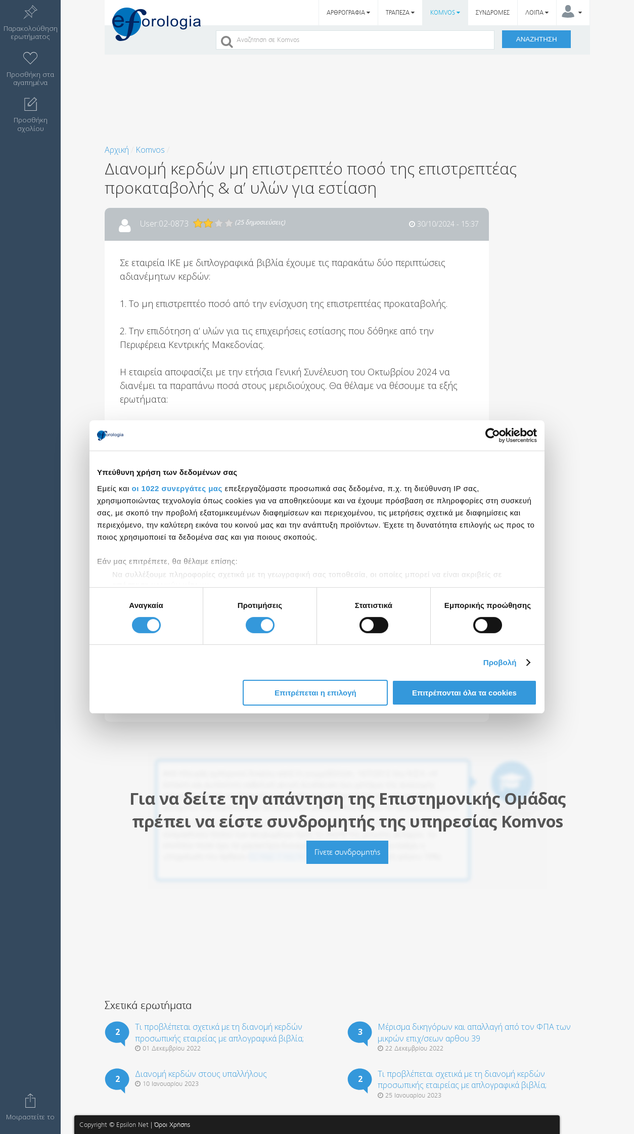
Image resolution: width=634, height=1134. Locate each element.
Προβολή (500, 662)
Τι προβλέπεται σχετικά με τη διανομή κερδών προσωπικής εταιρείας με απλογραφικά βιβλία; (219, 1032)
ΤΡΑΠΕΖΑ (400, 12)
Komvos (150, 149)
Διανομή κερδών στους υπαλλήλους (201, 1073)
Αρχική (117, 149)
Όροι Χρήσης (172, 1124)
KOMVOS (445, 12)
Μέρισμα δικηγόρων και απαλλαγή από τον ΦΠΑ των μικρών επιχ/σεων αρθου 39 (474, 1032)
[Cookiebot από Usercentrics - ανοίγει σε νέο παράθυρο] (492, 435)
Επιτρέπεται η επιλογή (315, 692)
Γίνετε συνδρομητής (347, 852)
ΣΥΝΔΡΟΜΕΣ (493, 12)
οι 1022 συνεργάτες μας (177, 488)
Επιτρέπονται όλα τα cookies (464, 692)
